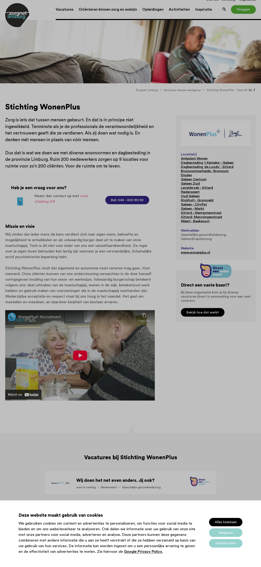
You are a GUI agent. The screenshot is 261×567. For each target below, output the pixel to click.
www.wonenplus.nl (195, 252)
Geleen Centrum (194, 179)
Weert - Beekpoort (195, 221)
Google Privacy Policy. (143, 551)
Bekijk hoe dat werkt (203, 312)
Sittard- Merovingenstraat (201, 217)
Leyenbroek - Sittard (197, 187)
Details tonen (226, 543)
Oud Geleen (190, 196)
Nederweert (190, 192)
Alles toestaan (226, 522)
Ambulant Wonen (194, 158)
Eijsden (186, 175)
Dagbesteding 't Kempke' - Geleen (207, 162)
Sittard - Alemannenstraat (201, 212)
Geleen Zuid (190, 183)
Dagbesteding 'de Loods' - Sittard (207, 167)
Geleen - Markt (192, 208)
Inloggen (243, 9)
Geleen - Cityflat (194, 204)
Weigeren (225, 532)
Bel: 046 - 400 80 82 (127, 200)
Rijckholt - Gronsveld (197, 200)
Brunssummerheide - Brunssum (205, 171)
